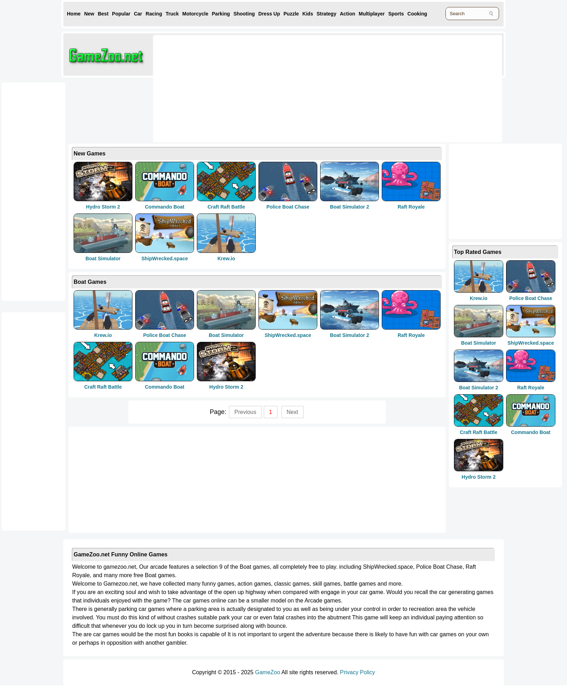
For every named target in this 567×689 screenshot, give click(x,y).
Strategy (326, 14)
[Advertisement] (244, 88)
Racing (154, 14)
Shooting (244, 14)
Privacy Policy (357, 672)
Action (347, 14)
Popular (121, 14)
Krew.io (226, 258)
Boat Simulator (103, 258)
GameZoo (267, 672)
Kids (308, 14)
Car (138, 14)
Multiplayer (372, 14)
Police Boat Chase (287, 207)
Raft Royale (411, 207)
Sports (396, 14)
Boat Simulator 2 (349, 207)
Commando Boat (165, 207)
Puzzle (291, 14)
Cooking (417, 14)
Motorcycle (195, 14)
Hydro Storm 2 (103, 207)
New (89, 14)
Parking (221, 14)
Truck (172, 14)
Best (103, 14)
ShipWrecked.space (164, 258)
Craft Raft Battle (226, 207)
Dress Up (269, 14)
